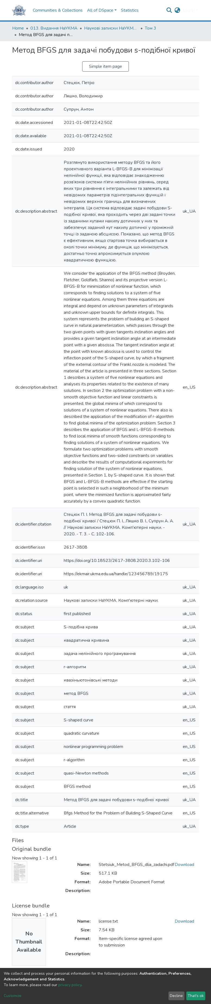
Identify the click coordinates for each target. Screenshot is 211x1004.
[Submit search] (169, 10)
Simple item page (105, 66)
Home (18, 28)
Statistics (130, 10)
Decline (176, 995)
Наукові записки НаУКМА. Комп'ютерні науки (111, 28)
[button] (177, 10)
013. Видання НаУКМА (54, 28)
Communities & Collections (58, 10)
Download (184, 865)
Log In (189, 10)
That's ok (196, 995)
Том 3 (150, 28)
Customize (12, 995)
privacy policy (69, 984)
